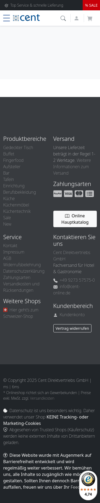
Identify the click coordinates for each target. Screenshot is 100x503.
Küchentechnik (17, 211)
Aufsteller (12, 167)
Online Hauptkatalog (75, 219)
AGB (7, 258)
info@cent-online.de (66, 290)
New (7, 224)
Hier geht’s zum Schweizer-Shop (20, 313)
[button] (63, 17)
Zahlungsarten (16, 277)
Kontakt (10, 245)
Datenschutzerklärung (24, 271)
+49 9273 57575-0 (74, 280)
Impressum (13, 252)
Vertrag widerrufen (72, 328)
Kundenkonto (69, 315)
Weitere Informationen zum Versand (72, 166)
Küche (9, 198)
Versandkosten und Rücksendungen (21, 287)
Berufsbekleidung (19, 192)
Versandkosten (42, 398)
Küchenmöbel (16, 205)
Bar (6, 173)
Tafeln (8, 179)
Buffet (8, 154)
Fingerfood (13, 160)
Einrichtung (14, 186)
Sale (7, 218)
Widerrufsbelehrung (22, 265)
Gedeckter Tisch (18, 147)
